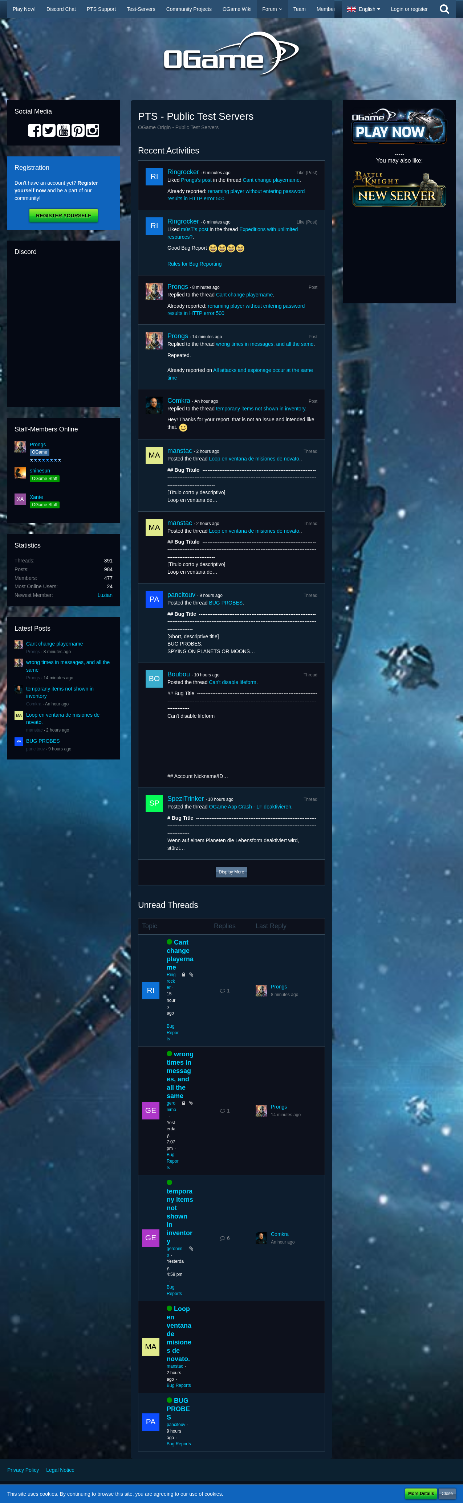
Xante (36, 497)
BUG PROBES (43, 741)
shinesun (40, 471)
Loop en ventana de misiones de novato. (254, 459)
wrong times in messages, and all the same (264, 344)
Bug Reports (173, 1033)
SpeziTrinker (185, 798)
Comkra (33, 704)
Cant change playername (54, 644)
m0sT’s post (194, 229)
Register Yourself (63, 215)
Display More (231, 872)
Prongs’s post (196, 180)
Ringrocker (183, 172)
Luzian (105, 595)
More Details (421, 1493)
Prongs (38, 444)
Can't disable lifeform (232, 682)
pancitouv (35, 749)
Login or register (409, 9)
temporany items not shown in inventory (260, 408)
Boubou (178, 674)
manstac (34, 730)
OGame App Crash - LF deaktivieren (250, 807)
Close (447, 1493)
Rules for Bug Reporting (194, 264)
